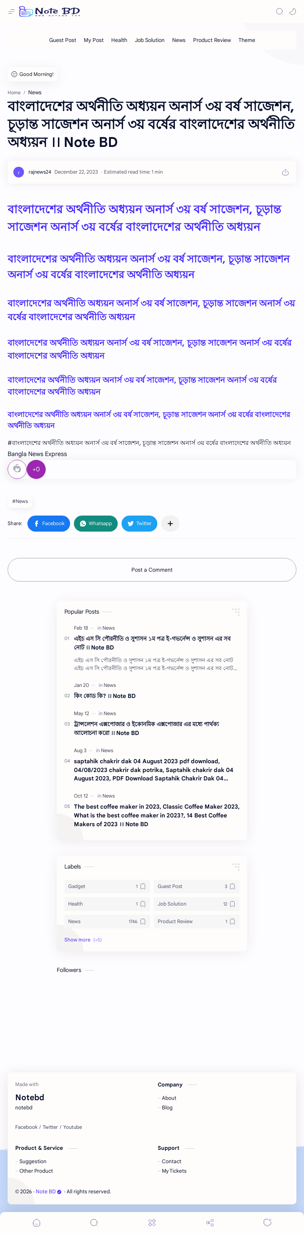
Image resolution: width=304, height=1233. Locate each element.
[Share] (210, 1222)
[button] (292, 11)
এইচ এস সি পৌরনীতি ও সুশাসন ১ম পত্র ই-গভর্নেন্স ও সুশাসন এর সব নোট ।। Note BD (152, 643)
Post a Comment (152, 569)
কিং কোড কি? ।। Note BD (105, 696)
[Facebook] (26, 1127)
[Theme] (246, 40)
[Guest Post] (62, 40)
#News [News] (20, 501)
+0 (36, 469)
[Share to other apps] (170, 524)
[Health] (119, 40)
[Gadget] (107, 886)
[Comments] (267, 1222)
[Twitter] (50, 1127)
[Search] (279, 11)
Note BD (49, 1191)
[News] (179, 40)
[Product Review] (212, 40)
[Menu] (152, 1222)
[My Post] (94, 40)
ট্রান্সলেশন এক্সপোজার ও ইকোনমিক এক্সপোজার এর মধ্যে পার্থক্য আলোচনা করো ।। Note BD (146, 728)
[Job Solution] (150, 40)
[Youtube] (72, 1127)
